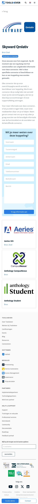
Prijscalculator (8, 381)
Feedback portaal (8, 436)
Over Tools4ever (7, 322)
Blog (3, 336)
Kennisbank (6, 421)
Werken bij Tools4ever (9, 325)
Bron (4, 52)
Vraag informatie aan (19, 212)
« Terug (5, 11)
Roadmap (5, 432)
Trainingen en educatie (10, 414)
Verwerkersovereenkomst (25, 495)
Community (6, 425)
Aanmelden (8, 454)
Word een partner (8, 400)
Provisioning (7, 364)
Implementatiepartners (10, 392)
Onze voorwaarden (29, 492)
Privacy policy (7, 492)
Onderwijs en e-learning (10, 56)
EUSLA (6, 495)
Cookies (17, 492)
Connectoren (6, 344)
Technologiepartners (9, 396)
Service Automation (10, 369)
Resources (5, 340)
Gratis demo (10, 501)
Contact (28, 501)
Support (4, 410)
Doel (8, 52)
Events (4, 333)
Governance (7, 377)
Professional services (9, 417)
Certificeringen (7, 329)
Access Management (10, 373)
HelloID (6, 354)
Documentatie (7, 428)
